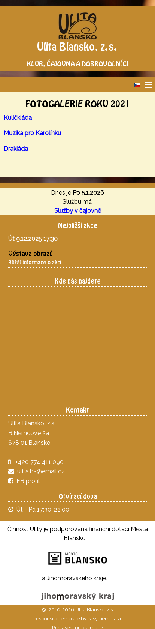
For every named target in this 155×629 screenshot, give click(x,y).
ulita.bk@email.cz (41, 471)
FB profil (24, 481)
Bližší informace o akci (34, 262)
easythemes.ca (104, 618)
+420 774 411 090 (39, 461)
